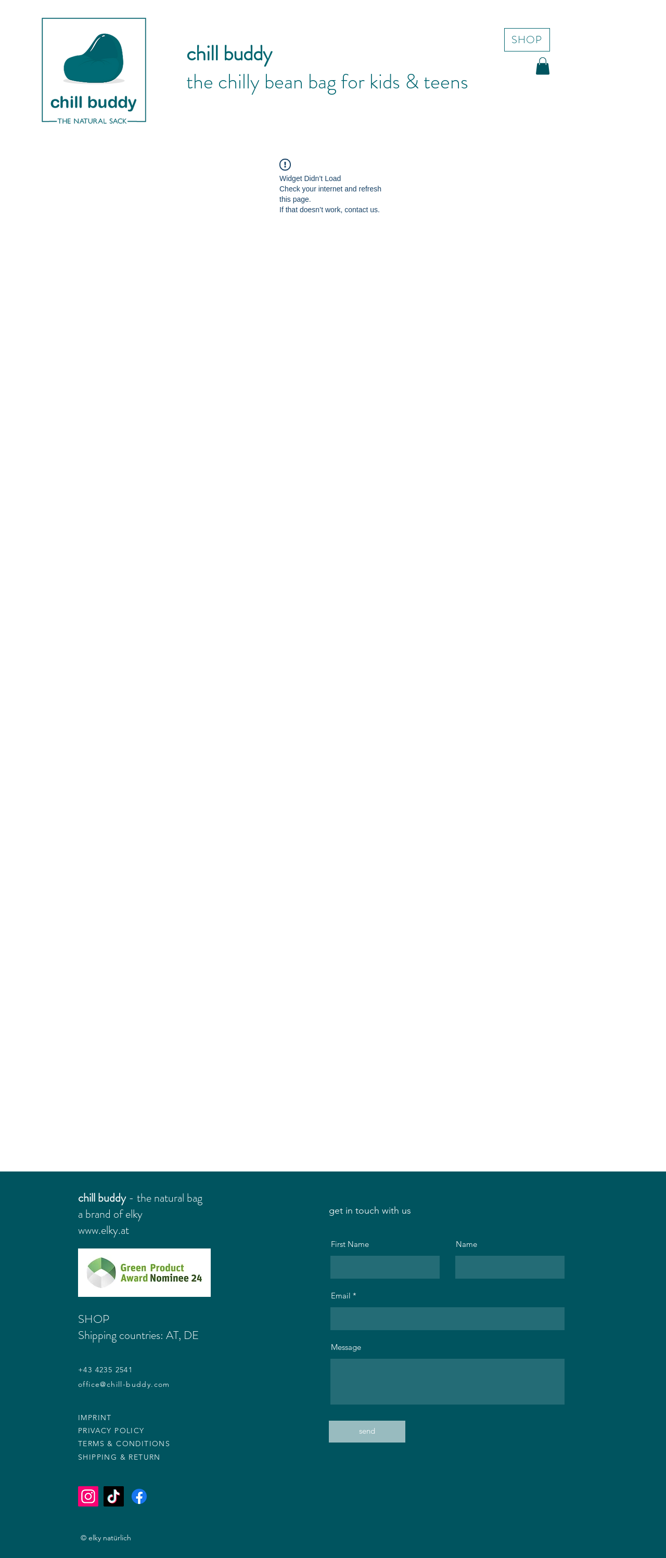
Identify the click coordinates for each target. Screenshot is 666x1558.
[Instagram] (88, 1496)
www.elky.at (103, 1230)
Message (346, 1347)
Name (466, 1244)
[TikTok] (114, 1496)
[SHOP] (527, 39)
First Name (350, 1244)
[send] (367, 1432)
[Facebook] (139, 1496)
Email (341, 1295)
